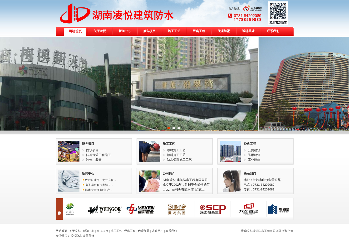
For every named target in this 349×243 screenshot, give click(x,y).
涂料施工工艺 (176, 155)
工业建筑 (254, 159)
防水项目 (92, 150)
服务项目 (88, 144)
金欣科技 (88, 235)
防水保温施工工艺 (179, 159)
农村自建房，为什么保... (100, 180)
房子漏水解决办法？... (99, 185)
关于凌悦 (75, 231)
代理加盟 (143, 231)
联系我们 (250, 173)
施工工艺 (169, 144)
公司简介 (169, 173)
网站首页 (61, 231)
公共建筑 (254, 150)
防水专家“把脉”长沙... (98, 190)
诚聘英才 (157, 231)
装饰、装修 (94, 159)
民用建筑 (254, 155)
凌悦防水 (76, 235)
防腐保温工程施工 (98, 155)
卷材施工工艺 (176, 150)
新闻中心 (88, 173)
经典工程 (250, 144)
